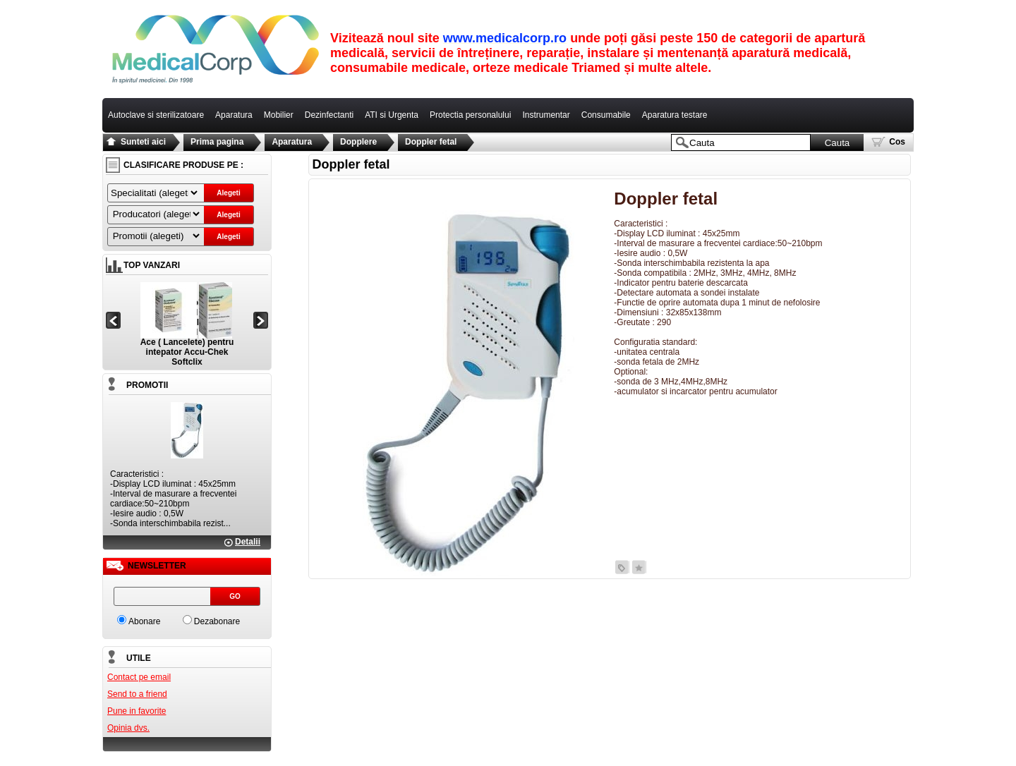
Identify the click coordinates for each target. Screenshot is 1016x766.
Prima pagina (216, 142)
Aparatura (292, 142)
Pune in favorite (136, 711)
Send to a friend (137, 694)
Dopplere (358, 142)
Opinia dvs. (128, 728)
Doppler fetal (430, 142)
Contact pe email (139, 677)
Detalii (247, 542)
